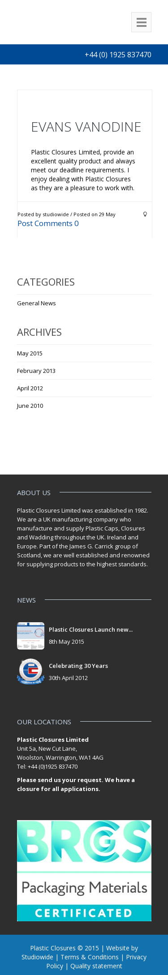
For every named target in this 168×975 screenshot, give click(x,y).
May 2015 (30, 353)
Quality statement (96, 966)
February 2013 (36, 371)
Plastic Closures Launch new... (91, 629)
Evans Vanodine (86, 126)
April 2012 (30, 388)
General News (36, 303)
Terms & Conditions (89, 957)
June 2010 (30, 406)
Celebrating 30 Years (78, 666)
